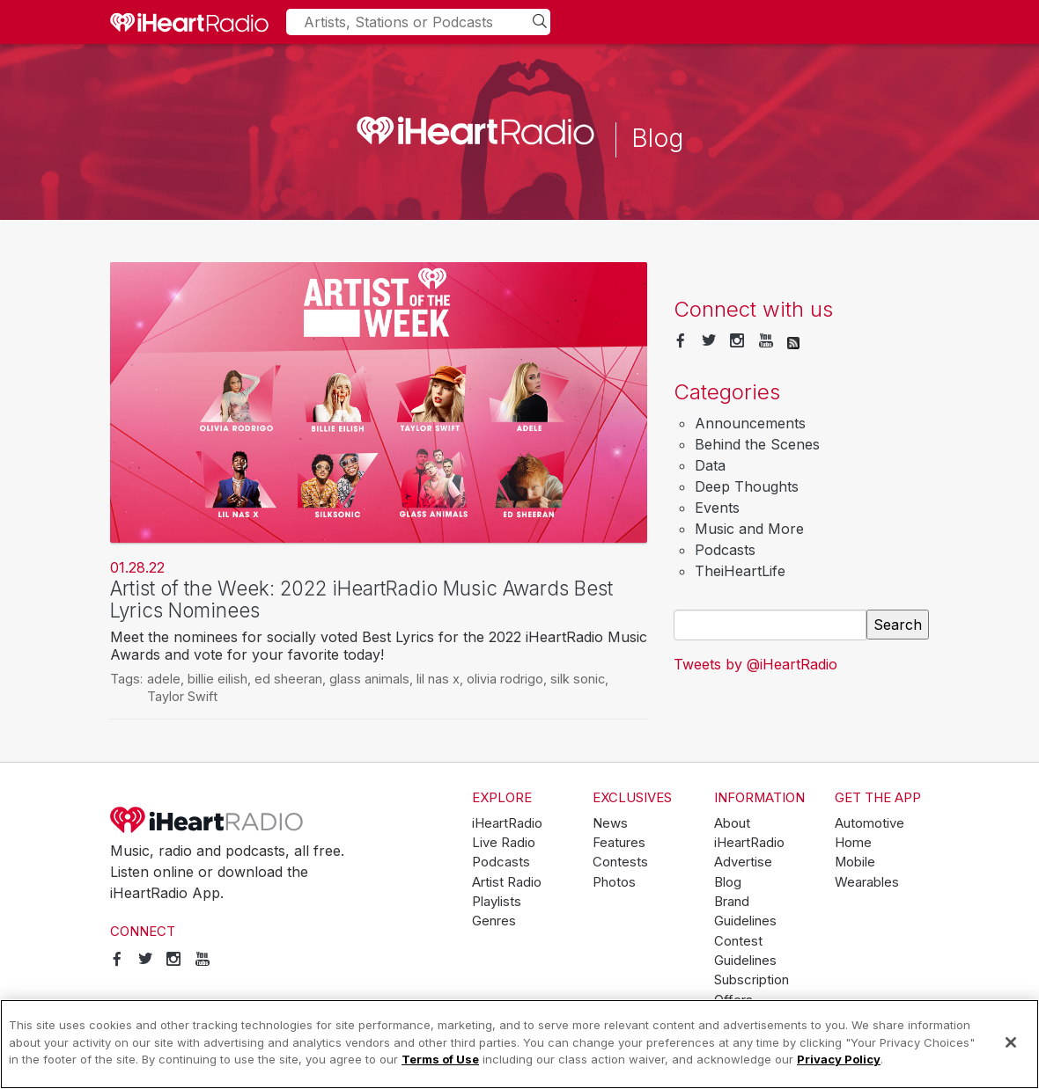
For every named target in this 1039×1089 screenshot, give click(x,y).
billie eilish (217, 678)
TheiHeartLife (740, 571)
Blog (727, 882)
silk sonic (577, 678)
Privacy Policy (839, 1059)
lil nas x (438, 678)
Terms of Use (440, 1059)
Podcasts (725, 550)
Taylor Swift (182, 696)
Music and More (749, 528)
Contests (620, 862)
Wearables (867, 882)
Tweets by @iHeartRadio (755, 664)
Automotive (869, 823)
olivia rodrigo (505, 678)
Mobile (855, 862)
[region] (519, 1044)
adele (164, 678)
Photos (614, 882)
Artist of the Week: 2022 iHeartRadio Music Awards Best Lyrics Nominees (361, 599)
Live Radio (503, 843)
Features (619, 843)
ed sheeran (288, 678)
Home (853, 843)
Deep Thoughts (747, 486)
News (610, 823)
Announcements (750, 423)
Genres (494, 921)
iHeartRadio (207, 820)
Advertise (743, 862)
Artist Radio (507, 882)
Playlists (496, 902)
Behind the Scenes (757, 444)
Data (710, 465)
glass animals (369, 678)
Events (717, 507)
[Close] (1010, 1042)
